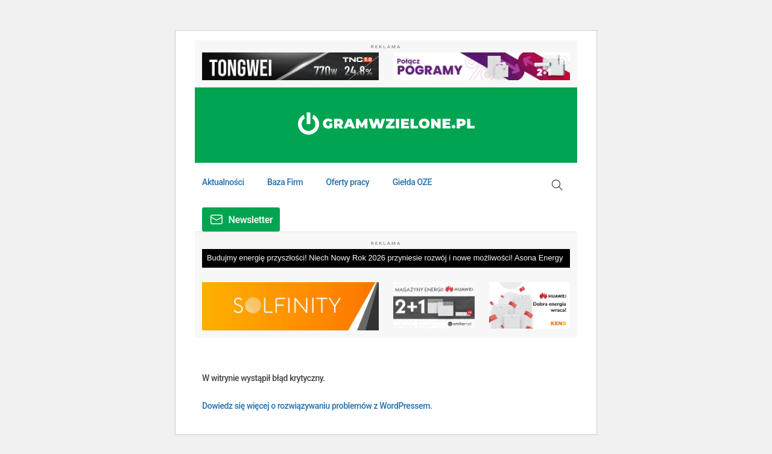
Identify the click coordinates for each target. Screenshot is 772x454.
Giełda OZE (412, 182)
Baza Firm (285, 182)
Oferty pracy (348, 182)
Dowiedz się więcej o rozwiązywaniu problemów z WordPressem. (317, 406)
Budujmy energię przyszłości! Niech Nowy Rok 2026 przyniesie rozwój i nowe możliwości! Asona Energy (385, 257)
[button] (557, 185)
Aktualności (223, 182)
